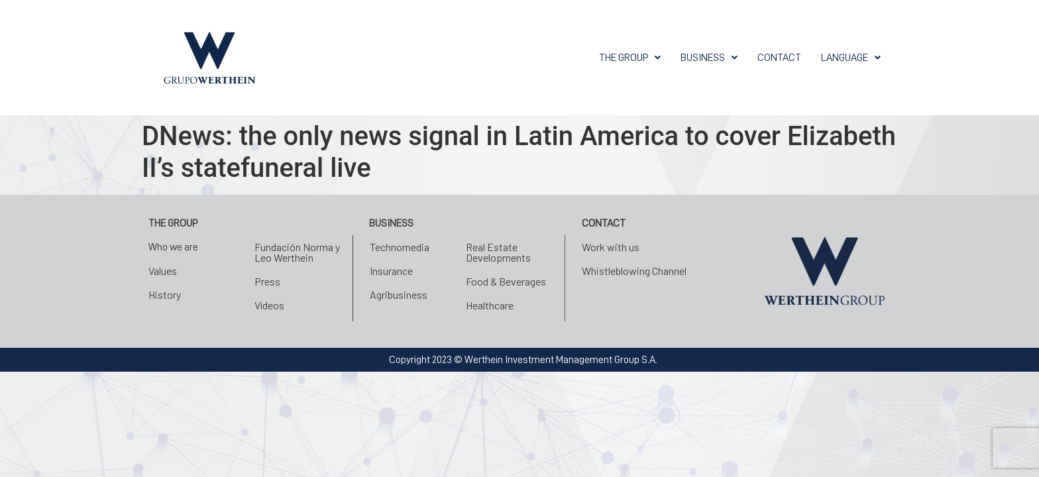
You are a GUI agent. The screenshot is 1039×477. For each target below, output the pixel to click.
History (164, 294)
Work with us (610, 246)
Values (162, 270)
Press (267, 281)
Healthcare (490, 305)
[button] (630, 57)
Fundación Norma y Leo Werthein (297, 252)
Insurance (391, 270)
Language (851, 57)
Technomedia (399, 246)
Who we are (173, 247)
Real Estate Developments (498, 252)
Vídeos (269, 305)
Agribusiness (398, 294)
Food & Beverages (506, 281)
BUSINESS (709, 57)
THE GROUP (630, 57)
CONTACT (779, 57)
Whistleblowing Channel (634, 270)
